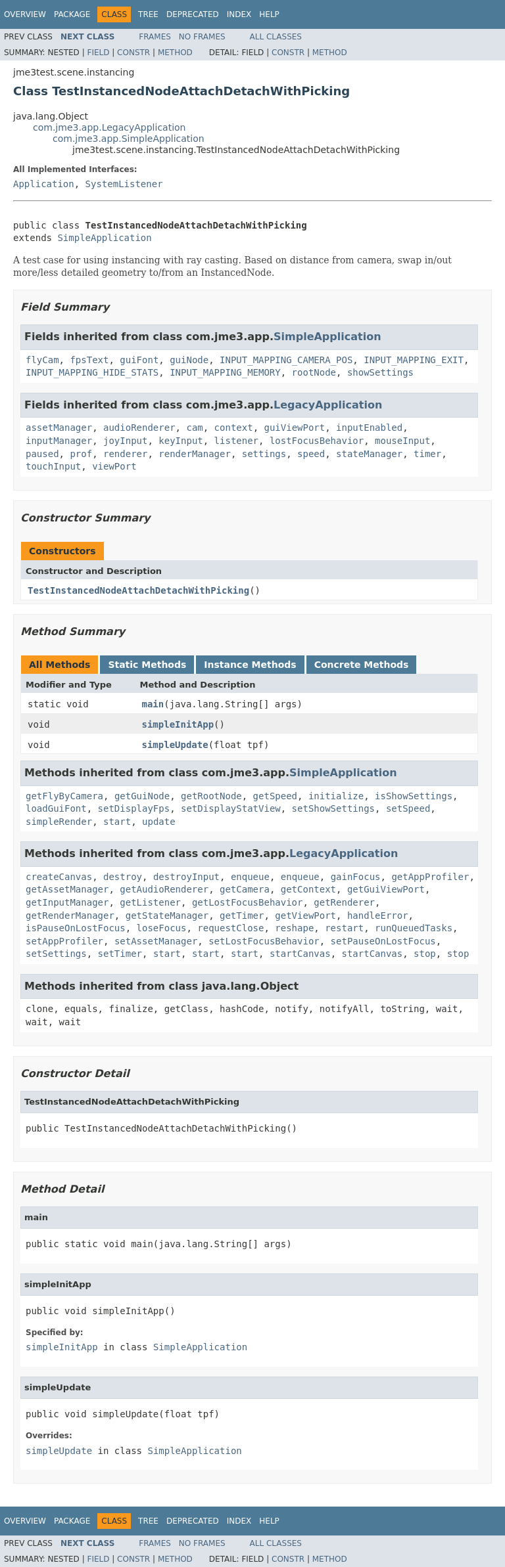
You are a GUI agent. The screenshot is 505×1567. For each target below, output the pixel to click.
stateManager (369, 454)
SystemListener (124, 184)
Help (269, 14)
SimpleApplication (104, 237)
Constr (133, 52)
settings (264, 454)
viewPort (114, 466)
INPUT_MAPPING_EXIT (414, 360)
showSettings (380, 372)
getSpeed (275, 796)
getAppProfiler (430, 877)
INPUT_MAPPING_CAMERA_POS (286, 360)
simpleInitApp (178, 724)
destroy (122, 877)
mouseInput (402, 440)
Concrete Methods (361, 664)
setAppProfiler (64, 941)
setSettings (56, 953)
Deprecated (192, 14)
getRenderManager (70, 915)
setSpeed (408, 808)
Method (175, 52)
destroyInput (186, 877)
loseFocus (162, 928)
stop (425, 953)
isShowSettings (413, 796)
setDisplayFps (134, 808)
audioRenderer (139, 427)
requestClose (230, 928)
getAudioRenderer (164, 889)
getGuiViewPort (386, 889)
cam (194, 427)
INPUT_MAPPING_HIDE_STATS (92, 372)
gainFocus (356, 877)
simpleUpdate (175, 744)
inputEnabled (369, 427)
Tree (148, 14)
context (233, 427)
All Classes (276, 36)
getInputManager (67, 902)
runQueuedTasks (413, 928)
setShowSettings (333, 808)
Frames (155, 36)
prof (81, 454)
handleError (377, 915)
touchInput (53, 466)
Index (239, 14)
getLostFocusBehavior (247, 902)
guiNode (189, 360)
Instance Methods (250, 664)
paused (42, 454)
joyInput (125, 440)
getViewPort (305, 915)
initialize (336, 796)
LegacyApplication (328, 405)
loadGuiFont (56, 808)
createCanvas (59, 877)
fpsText (89, 360)
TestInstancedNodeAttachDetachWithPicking (138, 590)
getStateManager (167, 915)
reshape (294, 928)
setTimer (120, 953)
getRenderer (344, 902)
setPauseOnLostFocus (383, 941)
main (153, 704)
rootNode (314, 372)
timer (427, 454)
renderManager (194, 454)
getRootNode (211, 796)
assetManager (59, 427)
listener (236, 440)
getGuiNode (142, 796)
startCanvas (300, 953)
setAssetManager (155, 941)
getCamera (245, 889)
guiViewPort (294, 427)
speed (311, 454)
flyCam (42, 360)
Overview (25, 14)
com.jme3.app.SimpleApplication (128, 138)
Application (43, 184)
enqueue (250, 877)
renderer (125, 454)
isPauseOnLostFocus (76, 928)
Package (72, 14)
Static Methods (147, 664)
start (117, 821)
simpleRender (59, 821)
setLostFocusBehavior (264, 941)
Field (98, 52)
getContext (308, 889)
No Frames (202, 36)
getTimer (242, 915)
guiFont (139, 360)
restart (344, 928)
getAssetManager (67, 889)
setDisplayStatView (231, 808)
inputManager (59, 440)
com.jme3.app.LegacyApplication (109, 127)
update (159, 821)
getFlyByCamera (64, 796)
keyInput (180, 440)
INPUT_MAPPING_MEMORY (225, 372)
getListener (150, 902)
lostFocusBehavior (317, 440)
